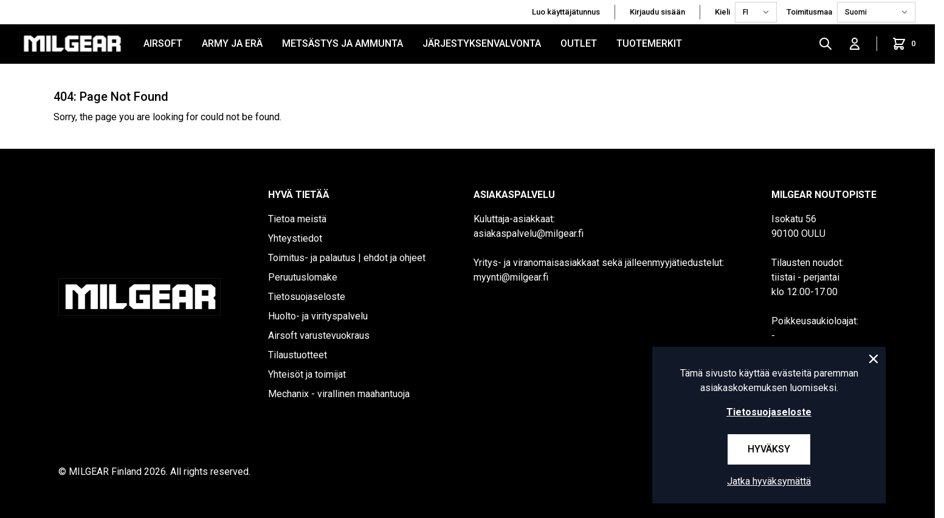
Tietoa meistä (297, 219)
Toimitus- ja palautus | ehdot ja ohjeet (346, 258)
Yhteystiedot (295, 238)
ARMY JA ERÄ (232, 43)
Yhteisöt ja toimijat (307, 374)
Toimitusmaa (809, 11)
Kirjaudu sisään (657, 11)
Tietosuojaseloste (306, 296)
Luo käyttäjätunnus (566, 11)
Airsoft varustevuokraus (319, 335)
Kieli (722, 11)
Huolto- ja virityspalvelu (318, 316)
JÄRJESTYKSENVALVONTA (481, 43)
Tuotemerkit (649, 43)
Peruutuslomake (302, 277)
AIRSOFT (162, 43)
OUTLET (578, 43)
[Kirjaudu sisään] (854, 44)
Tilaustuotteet (297, 355)
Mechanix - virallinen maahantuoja (339, 394)
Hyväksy (769, 449)
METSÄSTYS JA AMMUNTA (342, 43)
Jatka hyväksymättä (769, 481)
